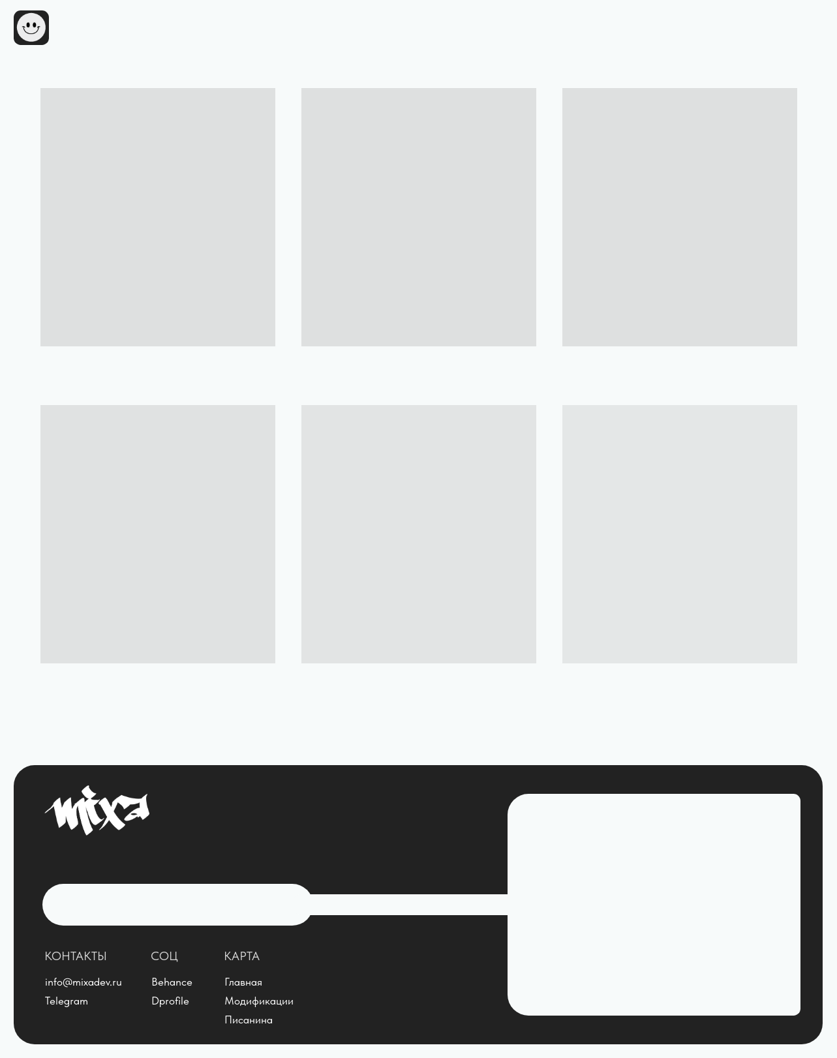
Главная (243, 981)
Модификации (259, 1000)
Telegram (66, 1000)
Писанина (248, 1019)
